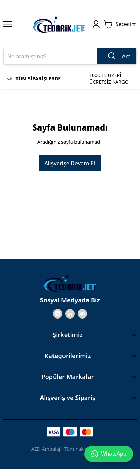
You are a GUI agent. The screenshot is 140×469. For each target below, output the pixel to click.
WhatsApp (108, 453)
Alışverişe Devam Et (69, 163)
